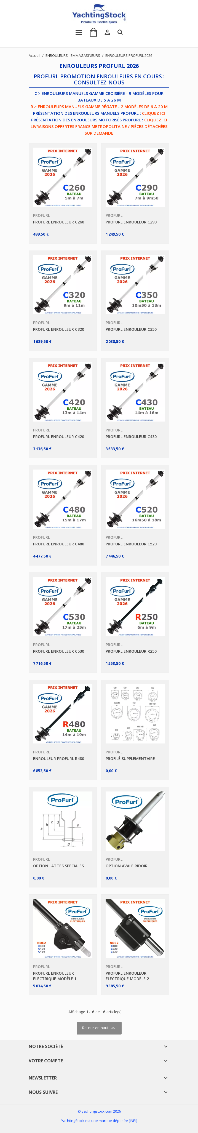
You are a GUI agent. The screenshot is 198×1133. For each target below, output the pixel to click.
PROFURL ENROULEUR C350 (131, 329)
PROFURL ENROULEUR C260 (58, 222)
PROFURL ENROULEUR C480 (58, 543)
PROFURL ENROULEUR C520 (131, 543)
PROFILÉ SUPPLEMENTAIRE (130, 758)
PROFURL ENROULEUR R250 (131, 651)
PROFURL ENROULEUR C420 (58, 436)
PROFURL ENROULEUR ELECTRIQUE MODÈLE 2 (127, 976)
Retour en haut (99, 1028)
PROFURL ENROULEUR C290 (131, 222)
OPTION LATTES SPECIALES (58, 865)
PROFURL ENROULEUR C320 (58, 329)
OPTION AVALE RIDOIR (127, 865)
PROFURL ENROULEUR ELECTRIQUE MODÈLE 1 (54, 976)
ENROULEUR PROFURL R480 (58, 758)
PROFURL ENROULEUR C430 (131, 436)
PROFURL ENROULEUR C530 (58, 651)
